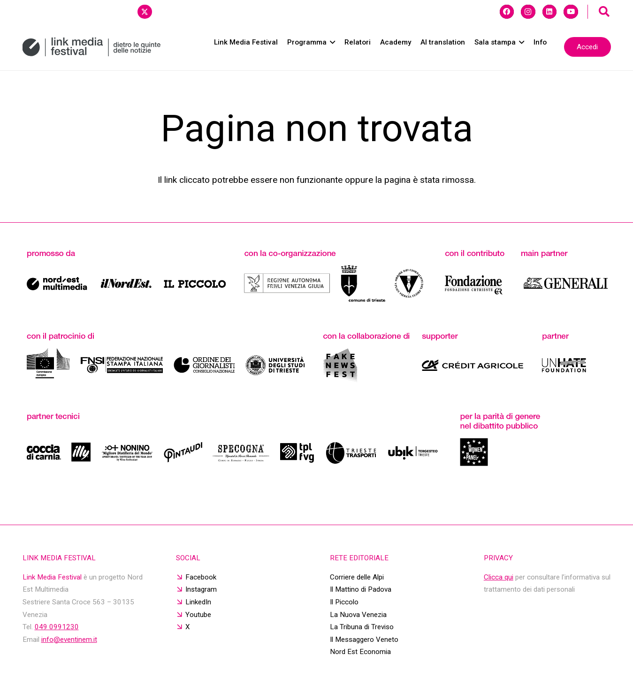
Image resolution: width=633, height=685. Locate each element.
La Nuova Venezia (358, 614)
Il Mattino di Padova (360, 589)
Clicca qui (498, 577)
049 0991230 (57, 627)
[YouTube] (571, 12)
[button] (604, 11)
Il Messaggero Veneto (364, 639)
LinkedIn (198, 602)
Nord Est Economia (360, 651)
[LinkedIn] (549, 12)
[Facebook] (507, 12)
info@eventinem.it (69, 639)
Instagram (201, 589)
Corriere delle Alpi (357, 577)
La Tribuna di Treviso (362, 627)
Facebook (200, 577)
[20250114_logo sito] (92, 47)
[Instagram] (528, 12)
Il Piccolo (344, 602)
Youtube (198, 614)
